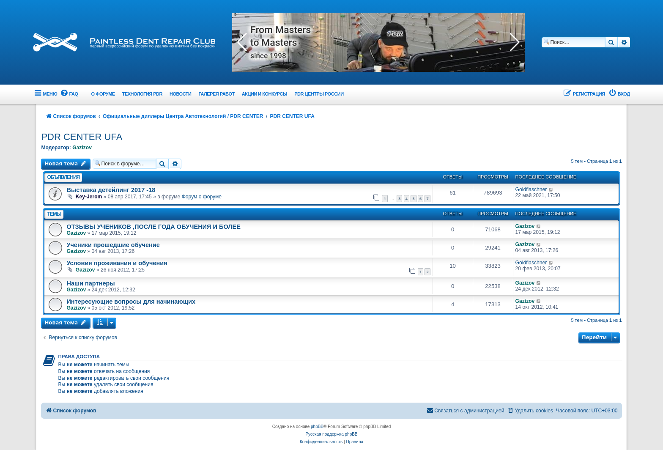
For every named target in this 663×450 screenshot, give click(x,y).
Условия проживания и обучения (116, 263)
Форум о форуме (202, 197)
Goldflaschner (531, 189)
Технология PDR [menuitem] (142, 93)
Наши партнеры (90, 283)
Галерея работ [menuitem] (216, 93)
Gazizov (82, 148)
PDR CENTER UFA (81, 137)
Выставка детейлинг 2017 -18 (110, 190)
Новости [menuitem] (181, 93)
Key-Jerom (89, 197)
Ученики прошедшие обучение (112, 244)
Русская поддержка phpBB (331, 434)
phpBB (317, 426)
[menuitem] (68, 94)
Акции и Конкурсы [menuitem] (264, 93)
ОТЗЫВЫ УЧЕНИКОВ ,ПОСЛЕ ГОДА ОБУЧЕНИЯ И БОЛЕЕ (153, 226)
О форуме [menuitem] (103, 93)
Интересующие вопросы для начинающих (130, 301)
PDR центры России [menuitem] (318, 93)
